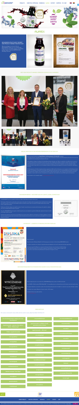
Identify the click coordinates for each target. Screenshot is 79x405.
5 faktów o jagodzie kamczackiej (13, 331)
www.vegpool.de (39, 379)
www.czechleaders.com (66, 368)
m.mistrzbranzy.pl (13, 386)
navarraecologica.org (65, 353)
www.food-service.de (39, 355)
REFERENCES (42, 399)
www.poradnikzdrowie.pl (39, 318)
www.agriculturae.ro (39, 374)
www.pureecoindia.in (66, 323)
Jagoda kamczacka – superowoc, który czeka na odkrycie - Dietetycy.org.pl (13, 326)
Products (22, 3)
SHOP (59, 399)
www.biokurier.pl (13, 356)
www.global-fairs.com (39, 345)
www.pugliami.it (13, 376)
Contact (53, 3)
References (42, 3)
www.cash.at (65, 328)
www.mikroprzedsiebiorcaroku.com (48, 175)
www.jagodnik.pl (13, 341)
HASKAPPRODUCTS (22, 399)
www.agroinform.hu (13, 346)
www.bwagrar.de (65, 358)
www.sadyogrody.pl (39, 335)
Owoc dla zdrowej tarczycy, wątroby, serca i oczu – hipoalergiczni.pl (13, 319)
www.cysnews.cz (39, 384)
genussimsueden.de (13, 381)
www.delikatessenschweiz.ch (39, 359)
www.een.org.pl (66, 378)
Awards (48, 3)
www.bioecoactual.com (13, 366)
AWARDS (48, 399)
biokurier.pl (66, 363)
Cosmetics (58, 3)
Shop (64, 3)
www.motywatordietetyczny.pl (66, 318)
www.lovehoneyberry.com (66, 343)
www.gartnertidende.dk (39, 364)
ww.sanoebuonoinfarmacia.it (66, 333)
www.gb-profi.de (39, 369)
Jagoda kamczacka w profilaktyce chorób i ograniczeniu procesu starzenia (39, 324)
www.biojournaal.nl (66, 348)
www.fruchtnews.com (13, 351)
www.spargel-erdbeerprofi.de (66, 373)
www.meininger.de (13, 361)
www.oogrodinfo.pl (13, 336)
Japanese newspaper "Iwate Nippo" (13, 371)
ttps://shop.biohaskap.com (31, 293)
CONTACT (54, 399)
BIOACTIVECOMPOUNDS (32, 3)
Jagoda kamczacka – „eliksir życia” (39, 330)
